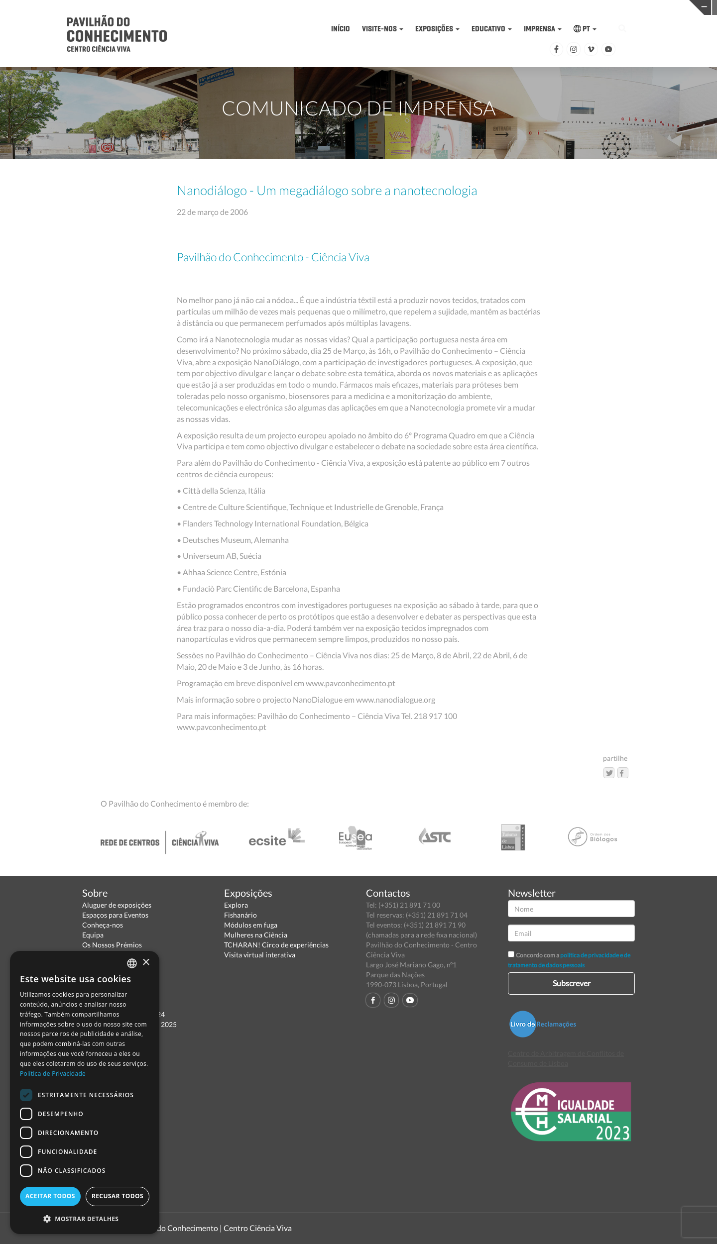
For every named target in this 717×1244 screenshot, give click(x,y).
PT (585, 28)
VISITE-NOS (382, 28)
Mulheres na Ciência (255, 935)
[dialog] (84, 1092)
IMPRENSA (543, 28)
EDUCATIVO (492, 28)
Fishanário (240, 915)
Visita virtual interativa (259, 954)
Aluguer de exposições (116, 905)
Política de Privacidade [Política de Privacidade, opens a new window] (53, 1073)
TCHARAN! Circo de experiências (276, 944)
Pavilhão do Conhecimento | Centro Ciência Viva (208, 1228)
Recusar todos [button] (117, 1196)
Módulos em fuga (250, 925)
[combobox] (132, 963)
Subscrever (572, 983)
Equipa (93, 935)
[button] (84, 1218)
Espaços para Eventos (115, 915)
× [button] (145, 962)
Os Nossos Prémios (112, 944)
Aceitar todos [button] (50, 1196)
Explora (236, 905)
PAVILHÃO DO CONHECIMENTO (344, 7)
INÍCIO (340, 28)
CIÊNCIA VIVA (499, 6)
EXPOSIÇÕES (437, 28)
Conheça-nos (102, 925)
